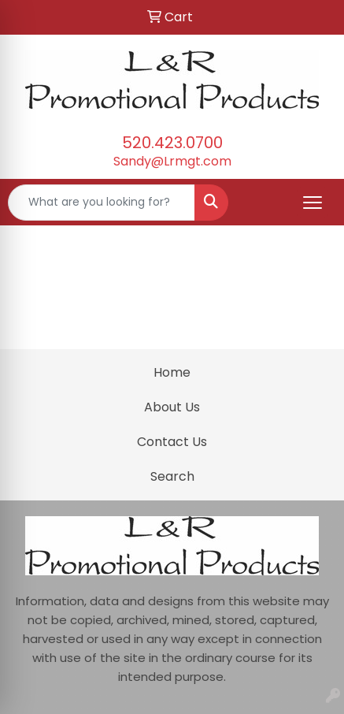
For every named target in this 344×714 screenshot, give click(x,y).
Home (172, 372)
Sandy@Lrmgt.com (172, 161)
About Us (172, 407)
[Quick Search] (101, 202)
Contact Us (172, 442)
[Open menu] (312, 202)
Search (172, 476)
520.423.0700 (172, 143)
